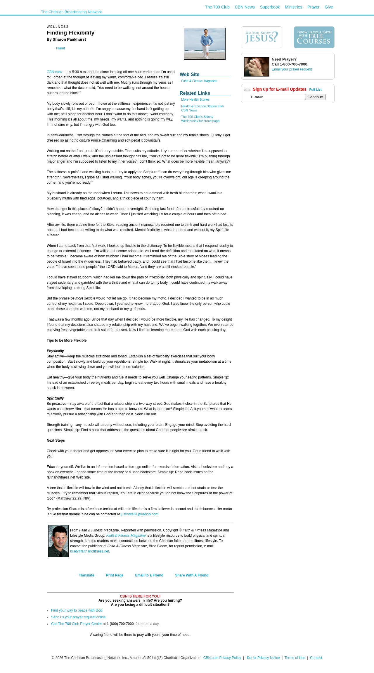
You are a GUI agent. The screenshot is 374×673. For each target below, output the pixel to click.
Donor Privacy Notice (263, 658)
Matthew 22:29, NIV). (74, 498)
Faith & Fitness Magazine (126, 535)
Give (329, 7)
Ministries (293, 7)
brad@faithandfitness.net (89, 551)
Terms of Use (295, 658)
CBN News (245, 7)
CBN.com (54, 72)
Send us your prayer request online (78, 617)
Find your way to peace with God (76, 610)
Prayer (313, 7)
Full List (315, 89)
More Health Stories (195, 99)
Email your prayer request (292, 69)
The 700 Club (217, 7)
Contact (316, 658)
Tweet (60, 48)
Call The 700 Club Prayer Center (76, 624)
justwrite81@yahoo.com (139, 514)
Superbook (270, 7)
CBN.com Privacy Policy (222, 658)
